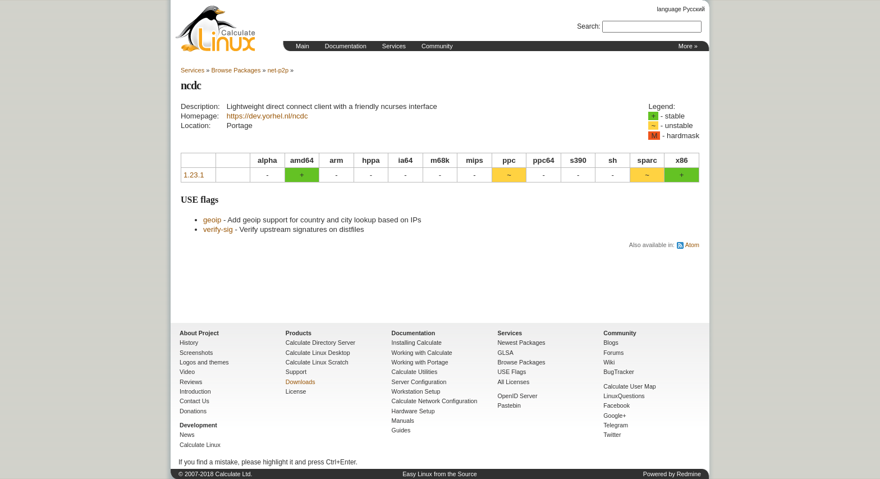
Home (215, 29)
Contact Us (194, 401)
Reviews (191, 381)
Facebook (616, 405)
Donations (193, 411)
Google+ (614, 415)
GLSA (505, 352)
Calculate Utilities (415, 371)
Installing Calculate (417, 342)
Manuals (403, 420)
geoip (212, 220)
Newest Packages (521, 342)
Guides (401, 430)
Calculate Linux (200, 444)
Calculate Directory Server (320, 342)
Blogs (610, 342)
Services (394, 46)
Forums (613, 352)
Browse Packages (235, 70)
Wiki (609, 362)
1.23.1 (194, 175)
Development (198, 425)
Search (587, 26)
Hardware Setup (413, 411)
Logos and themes (204, 362)
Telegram (615, 425)
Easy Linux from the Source (439, 474)
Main (302, 46)
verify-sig (218, 229)
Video (187, 371)
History (189, 342)
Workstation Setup (416, 391)
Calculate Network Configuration (435, 401)
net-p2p (278, 70)
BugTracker (618, 371)
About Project (199, 333)
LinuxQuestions (623, 396)
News (187, 434)
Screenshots (196, 352)
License (296, 391)
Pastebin (508, 405)
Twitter (612, 434)
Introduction (195, 391)
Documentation (345, 46)
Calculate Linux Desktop (318, 352)
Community (437, 46)
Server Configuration (419, 381)
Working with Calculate (422, 352)
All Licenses (513, 381)
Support (296, 371)
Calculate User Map (629, 386)
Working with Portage (420, 362)
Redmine (689, 474)
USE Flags (511, 371)
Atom (692, 244)
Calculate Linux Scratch (317, 362)
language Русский (681, 9)
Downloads (300, 381)
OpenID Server (517, 396)
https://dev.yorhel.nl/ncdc (267, 116)
